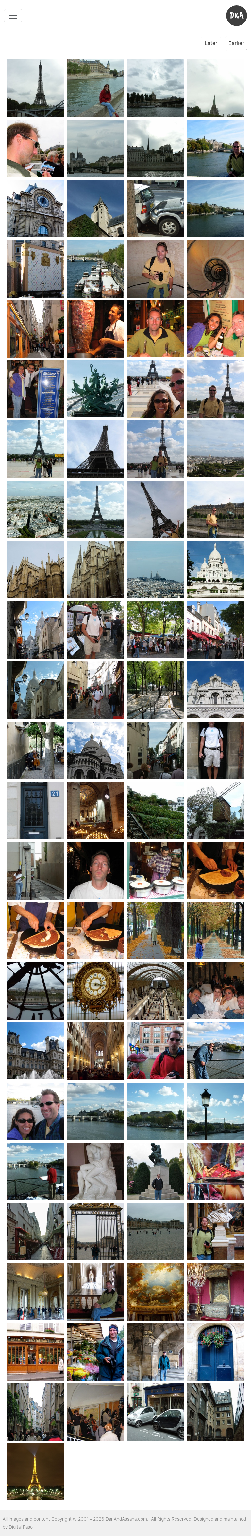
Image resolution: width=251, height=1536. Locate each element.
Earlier (236, 43)
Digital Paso (21, 1526)
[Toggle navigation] (13, 15)
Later (211, 43)
